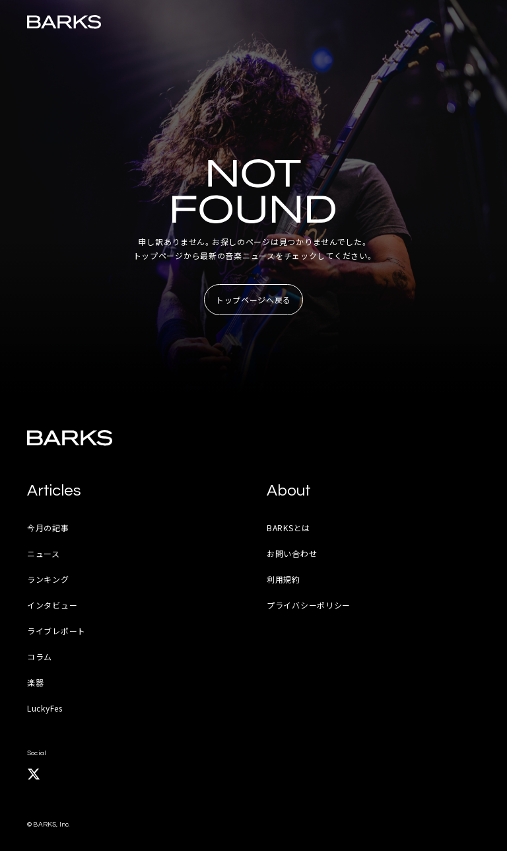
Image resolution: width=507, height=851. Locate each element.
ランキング (48, 579)
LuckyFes (45, 708)
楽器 (35, 682)
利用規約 (283, 579)
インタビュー (52, 604)
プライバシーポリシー (309, 604)
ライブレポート (56, 630)
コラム (39, 656)
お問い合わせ (292, 553)
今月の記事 (48, 527)
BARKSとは (288, 527)
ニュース (43, 553)
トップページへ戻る (253, 299)
